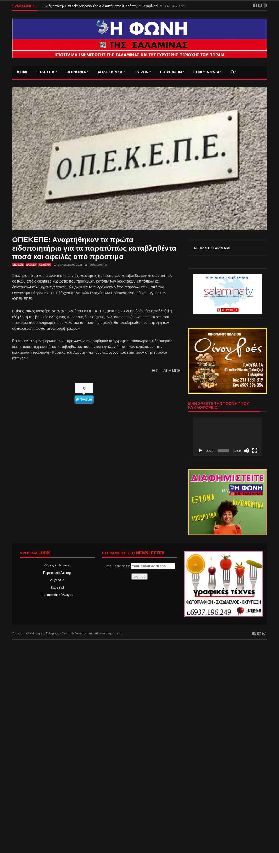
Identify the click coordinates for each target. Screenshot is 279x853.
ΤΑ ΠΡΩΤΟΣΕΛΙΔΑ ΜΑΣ (212, 248)
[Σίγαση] (246, 450)
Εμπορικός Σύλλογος (57, 595)
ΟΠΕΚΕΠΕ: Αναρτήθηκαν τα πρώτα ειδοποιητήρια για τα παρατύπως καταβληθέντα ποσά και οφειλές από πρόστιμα (94, 248)
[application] (227, 436)
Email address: (139, 566)
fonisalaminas (98, 265)
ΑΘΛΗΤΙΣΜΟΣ (110, 72)
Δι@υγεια (57, 580)
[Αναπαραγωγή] (200, 450)
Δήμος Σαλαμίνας (57, 565)
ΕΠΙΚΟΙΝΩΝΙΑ (206, 72)
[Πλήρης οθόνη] (254, 450)
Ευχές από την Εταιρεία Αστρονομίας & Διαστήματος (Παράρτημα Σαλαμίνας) (101, 6)
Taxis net (57, 587)
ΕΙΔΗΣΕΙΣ (46, 72)
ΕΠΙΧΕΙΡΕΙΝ (171, 72)
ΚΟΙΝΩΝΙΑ (76, 72)
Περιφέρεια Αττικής (57, 573)
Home (22, 72)
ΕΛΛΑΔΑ (31, 265)
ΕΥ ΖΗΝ (142, 72)
